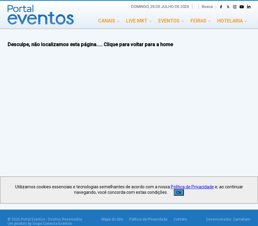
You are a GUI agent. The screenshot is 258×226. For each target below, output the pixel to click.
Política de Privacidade (148, 219)
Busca (207, 6)
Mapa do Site (112, 219)
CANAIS (106, 21)
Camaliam (241, 219)
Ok (178, 192)
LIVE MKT (136, 21)
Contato (180, 219)
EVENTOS (169, 21)
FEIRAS (198, 21)
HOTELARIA (230, 21)
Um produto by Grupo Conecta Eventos (40, 223)
